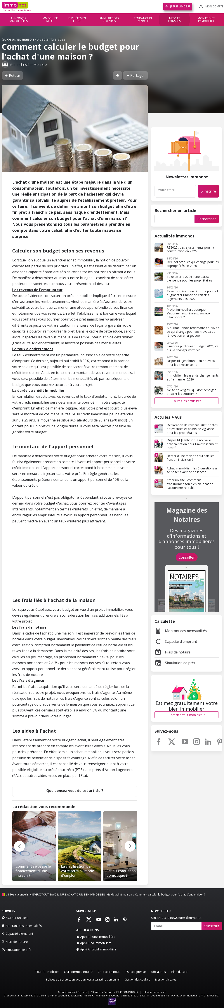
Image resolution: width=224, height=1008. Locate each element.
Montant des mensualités (181, 631)
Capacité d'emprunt (176, 641)
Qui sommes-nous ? (78, 972)
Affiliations (158, 972)
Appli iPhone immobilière (95, 937)
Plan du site (179, 972)
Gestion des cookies (137, 979)
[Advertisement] (74, 561)
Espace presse (135, 972)
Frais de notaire (173, 652)
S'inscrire (208, 191)
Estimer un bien (15, 918)
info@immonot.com (154, 992)
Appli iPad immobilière (93, 943)
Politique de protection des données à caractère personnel (83, 979)
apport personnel (106, 461)
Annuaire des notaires (109, 19)
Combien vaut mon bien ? (187, 715)
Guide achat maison (18, 39)
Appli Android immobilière (96, 949)
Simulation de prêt (175, 663)
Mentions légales (165, 979)
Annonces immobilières (18, 19)
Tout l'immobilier (47, 972)
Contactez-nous (109, 972)
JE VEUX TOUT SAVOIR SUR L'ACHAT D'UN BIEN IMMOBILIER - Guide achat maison (82, 894)
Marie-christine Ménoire (28, 64)
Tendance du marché (143, 19)
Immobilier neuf (50, 19)
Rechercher (206, 219)
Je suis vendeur (177, 6)
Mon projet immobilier (206, 19)
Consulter (187, 557)
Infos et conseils (174, 19)
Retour (12, 75)
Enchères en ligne (77, 19)
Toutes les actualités (186, 401)
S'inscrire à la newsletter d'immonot (176, 918)
